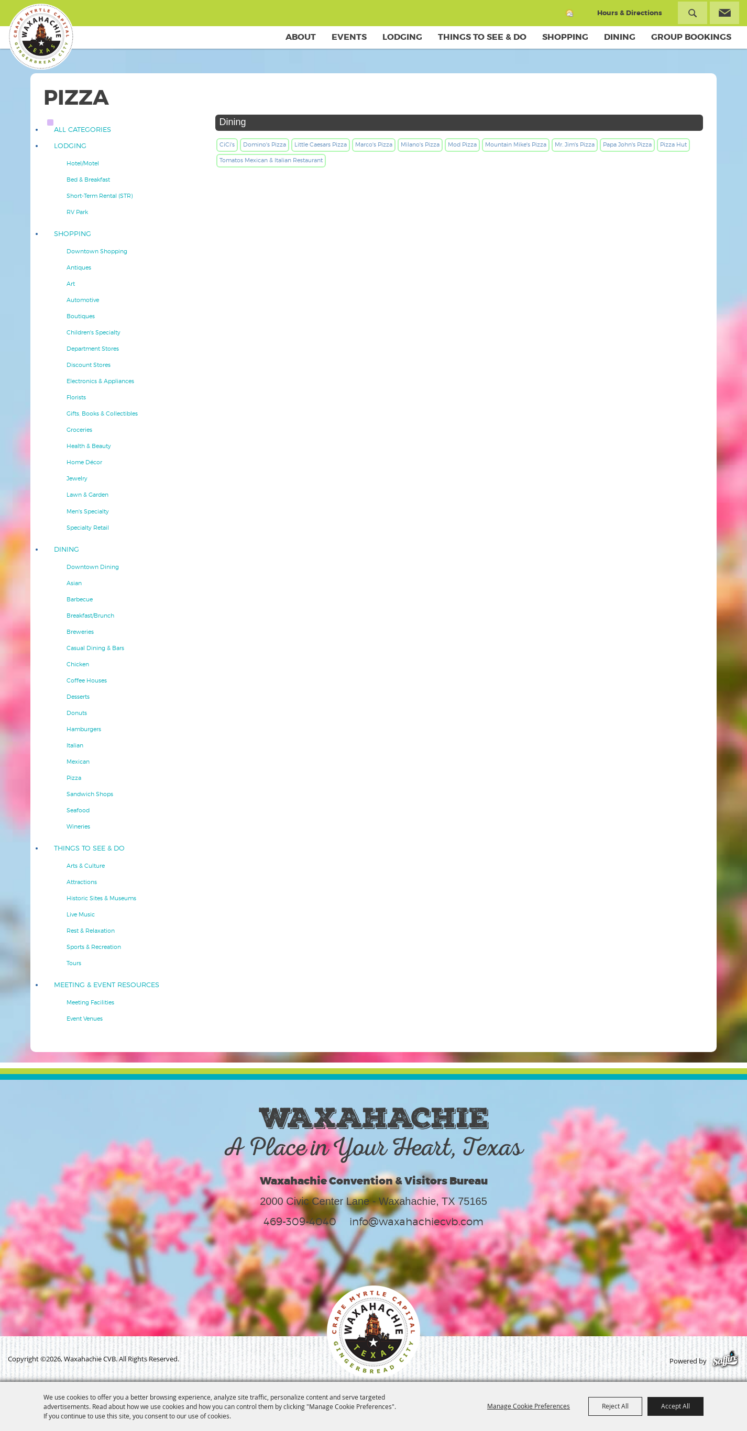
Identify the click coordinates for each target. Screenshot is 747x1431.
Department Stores (93, 348)
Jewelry (77, 478)
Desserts (78, 696)
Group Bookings (691, 36)
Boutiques (81, 316)
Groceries (79, 429)
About (300, 36)
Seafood (78, 810)
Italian (75, 745)
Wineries (78, 826)
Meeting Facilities (90, 1002)
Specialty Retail (88, 527)
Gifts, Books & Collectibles (102, 413)
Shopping (565, 36)
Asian (74, 583)
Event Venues (85, 1018)
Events (349, 36)
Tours (74, 963)
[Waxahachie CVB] (41, 37)
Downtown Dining (93, 567)
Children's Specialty (93, 332)
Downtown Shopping (97, 251)
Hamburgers (84, 729)
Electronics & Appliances (100, 381)
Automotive (83, 300)
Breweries (80, 631)
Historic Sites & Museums (101, 898)
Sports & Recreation (94, 947)
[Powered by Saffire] (725, 1361)
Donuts (77, 713)
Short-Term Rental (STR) (100, 195)
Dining (619, 36)
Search (692, 13)
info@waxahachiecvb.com (416, 1221)
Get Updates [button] (724, 13)
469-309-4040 (299, 1221)
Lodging (402, 36)
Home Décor (84, 462)
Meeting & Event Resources (106, 985)
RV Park (77, 212)
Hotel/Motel (83, 163)
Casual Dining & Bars (95, 648)
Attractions (82, 882)
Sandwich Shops (90, 794)
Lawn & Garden (87, 494)
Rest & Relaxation (91, 930)
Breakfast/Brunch (90, 615)
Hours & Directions (629, 12)
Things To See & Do (482, 36)
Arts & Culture (86, 865)
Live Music (81, 914)
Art (71, 283)
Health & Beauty (89, 446)
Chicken (78, 664)
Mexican (78, 761)
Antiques (79, 267)
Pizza (74, 777)
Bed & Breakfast (88, 179)
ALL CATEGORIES (82, 129)
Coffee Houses (87, 680)
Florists (76, 397)
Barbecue (80, 599)
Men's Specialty (88, 511)
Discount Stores (89, 364)
